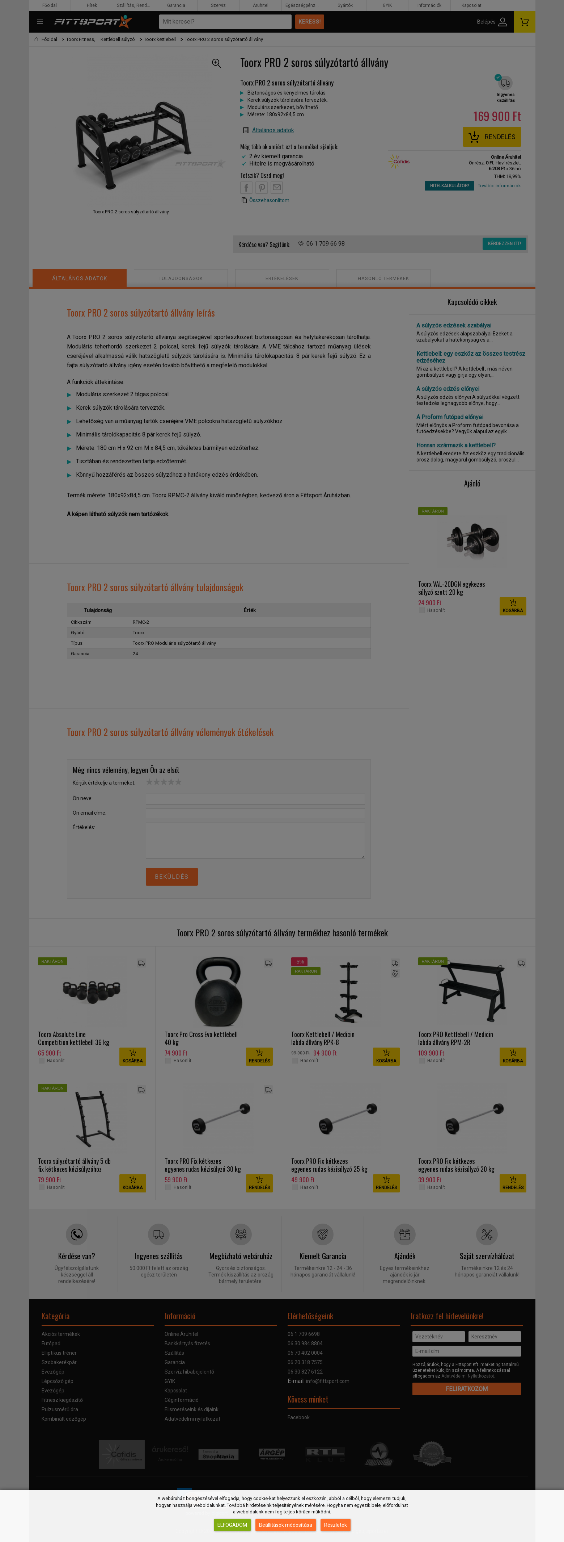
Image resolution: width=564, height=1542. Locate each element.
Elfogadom (232, 1525)
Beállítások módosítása (285, 1525)
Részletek (335, 1525)
